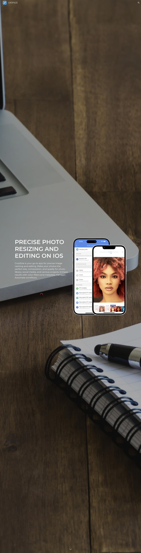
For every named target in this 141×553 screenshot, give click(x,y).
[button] (138, 2)
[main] (41, 248)
